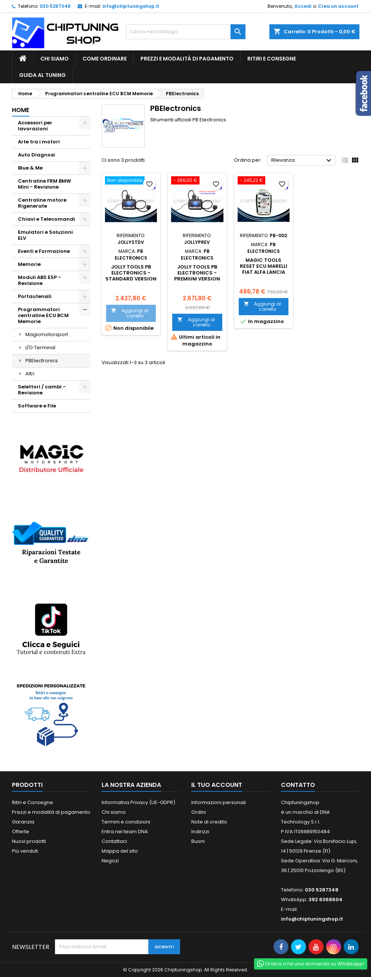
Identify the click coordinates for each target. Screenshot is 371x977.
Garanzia (23, 821)
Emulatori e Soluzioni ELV (45, 235)
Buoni (198, 841)
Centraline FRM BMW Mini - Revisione (44, 183)
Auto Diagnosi (36, 154)
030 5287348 (55, 6)
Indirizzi (200, 831)
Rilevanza (302, 160)
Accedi (302, 6)
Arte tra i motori (39, 141)
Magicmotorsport (46, 334)
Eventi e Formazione (44, 251)
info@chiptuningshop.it (130, 6)
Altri (29, 373)
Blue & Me (30, 167)
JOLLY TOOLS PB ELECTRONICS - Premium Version (197, 272)
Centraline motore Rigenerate (42, 203)
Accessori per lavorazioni (35, 125)
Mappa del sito (120, 851)
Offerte (20, 831)
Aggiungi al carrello (130, 313)
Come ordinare (105, 58)
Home (20, 110)
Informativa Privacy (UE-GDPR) (138, 802)
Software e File (37, 405)
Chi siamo (54, 58)
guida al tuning (42, 75)
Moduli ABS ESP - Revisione (39, 280)
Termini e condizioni (126, 821)
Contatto (298, 785)
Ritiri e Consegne (271, 58)
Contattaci (114, 841)
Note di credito (209, 821)
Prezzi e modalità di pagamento (187, 58)
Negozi (110, 860)
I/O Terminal (40, 347)
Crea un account (338, 6)
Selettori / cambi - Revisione (42, 389)
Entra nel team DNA (125, 831)
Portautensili (35, 296)
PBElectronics (41, 360)
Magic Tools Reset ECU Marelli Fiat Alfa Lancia (263, 266)
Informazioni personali (218, 802)
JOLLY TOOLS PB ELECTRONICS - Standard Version (131, 272)
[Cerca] (185, 31)
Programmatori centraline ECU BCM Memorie (43, 315)
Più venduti (25, 851)
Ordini (198, 812)
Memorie (29, 264)
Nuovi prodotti (29, 841)
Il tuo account (216, 785)
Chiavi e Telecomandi (46, 219)
